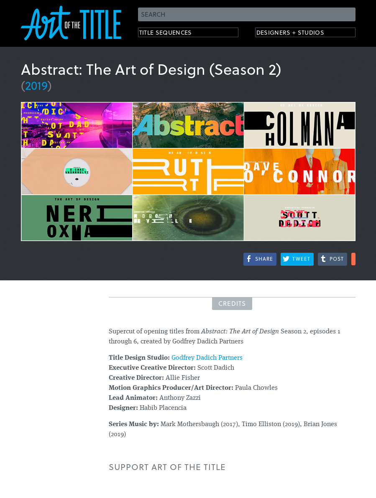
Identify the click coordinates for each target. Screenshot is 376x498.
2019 (36, 85)
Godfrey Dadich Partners (207, 358)
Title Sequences (173, 33)
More (353, 259)
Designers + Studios (299, 33)
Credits (232, 303)
